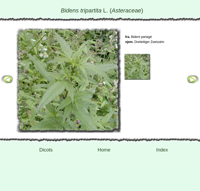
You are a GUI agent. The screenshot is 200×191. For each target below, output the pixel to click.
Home (103, 150)
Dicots (45, 150)
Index (162, 150)
